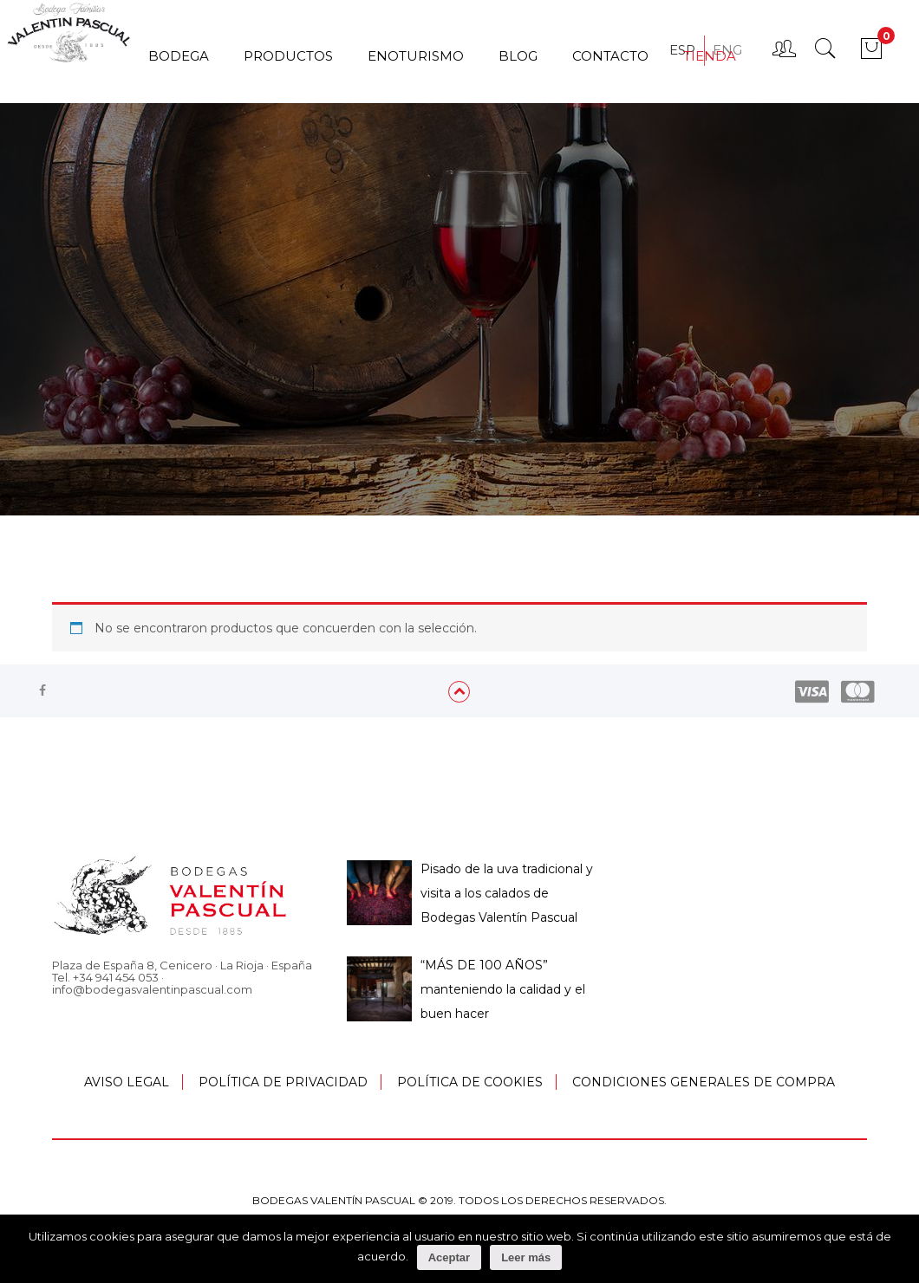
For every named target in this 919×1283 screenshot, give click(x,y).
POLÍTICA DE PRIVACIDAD (283, 1082)
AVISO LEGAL (126, 1082)
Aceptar (449, 1257)
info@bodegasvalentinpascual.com (152, 989)
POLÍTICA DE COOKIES (470, 1082)
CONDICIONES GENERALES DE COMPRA (703, 1082)
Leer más (526, 1257)
